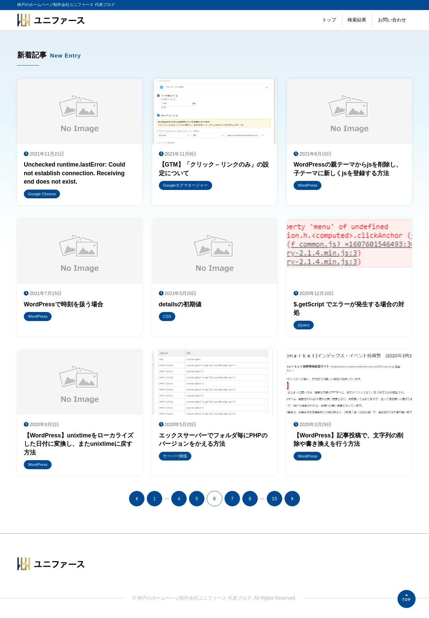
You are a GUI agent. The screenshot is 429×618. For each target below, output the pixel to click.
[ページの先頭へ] (406, 599)
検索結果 (357, 19)
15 (274, 501)
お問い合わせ (392, 19)
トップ (329, 19)
